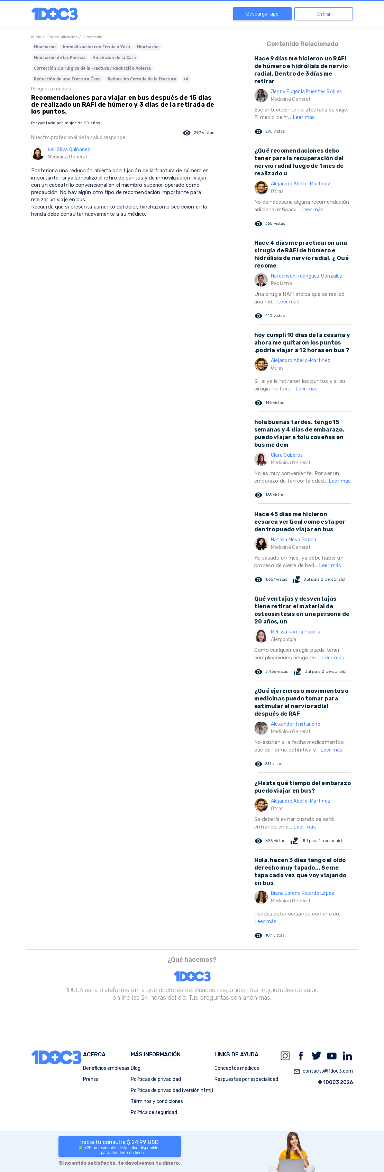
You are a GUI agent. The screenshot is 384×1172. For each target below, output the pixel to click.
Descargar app (262, 14)
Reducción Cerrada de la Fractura (142, 79)
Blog (135, 1068)
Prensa (91, 1079)
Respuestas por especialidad (246, 1079)
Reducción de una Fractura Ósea (67, 79)
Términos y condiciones (157, 1101)
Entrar (324, 14)
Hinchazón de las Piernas (59, 57)
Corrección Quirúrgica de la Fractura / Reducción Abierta (92, 68)
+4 (185, 79)
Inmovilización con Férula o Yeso (96, 47)
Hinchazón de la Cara (114, 57)
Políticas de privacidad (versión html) (172, 1090)
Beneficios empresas (106, 1068)
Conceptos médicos (236, 1068)
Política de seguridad (154, 1112)
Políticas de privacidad (156, 1079)
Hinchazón (45, 47)
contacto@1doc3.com (323, 1071)
